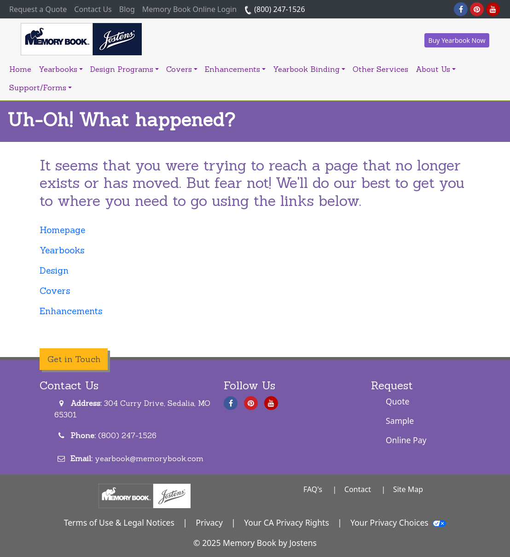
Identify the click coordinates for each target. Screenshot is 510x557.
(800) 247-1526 (274, 9)
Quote (398, 401)
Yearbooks (61, 69)
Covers (181, 69)
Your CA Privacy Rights (286, 522)
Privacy (209, 522)
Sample (400, 420)
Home (20, 69)
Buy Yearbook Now (457, 40)
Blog (127, 9)
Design (54, 270)
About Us (436, 69)
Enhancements (235, 69)
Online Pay (406, 440)
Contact (357, 489)
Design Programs (124, 69)
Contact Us (92, 9)
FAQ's (312, 489)
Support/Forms (40, 87)
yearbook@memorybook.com (149, 458)
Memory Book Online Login (189, 9)
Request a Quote (39, 8)
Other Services (380, 69)
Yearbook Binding (309, 69)
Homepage (62, 229)
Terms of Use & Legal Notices (119, 522)
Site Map (408, 489)
